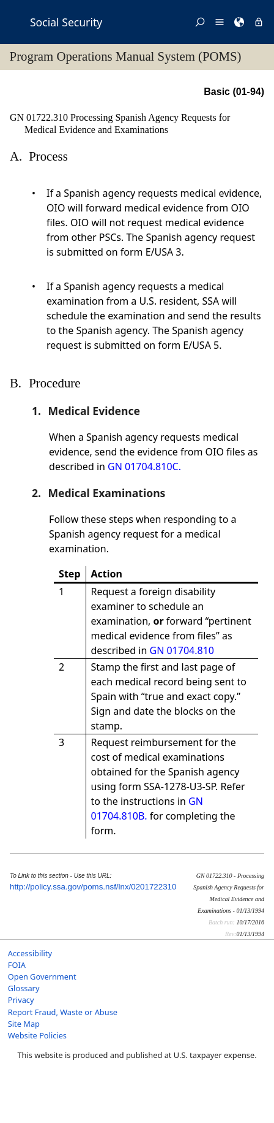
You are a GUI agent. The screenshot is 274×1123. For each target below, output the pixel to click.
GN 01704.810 (182, 650)
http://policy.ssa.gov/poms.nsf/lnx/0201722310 (93, 886)
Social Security (66, 22)
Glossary (24, 988)
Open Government (42, 976)
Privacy (21, 999)
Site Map (24, 1023)
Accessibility (30, 953)
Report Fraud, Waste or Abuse (62, 1012)
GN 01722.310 (40, 117)
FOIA (17, 964)
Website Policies (37, 1035)
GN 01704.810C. (144, 466)
